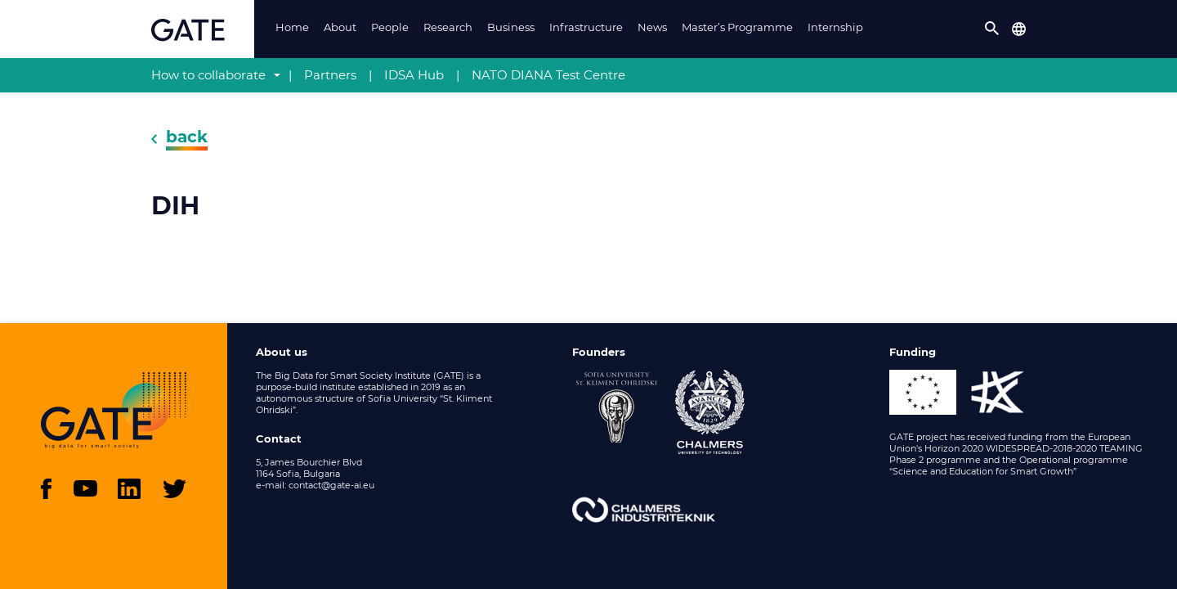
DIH (175, 206)
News (652, 27)
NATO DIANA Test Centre (548, 75)
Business (511, 27)
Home (292, 27)
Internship (835, 27)
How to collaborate (208, 75)
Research (447, 27)
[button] (992, 28)
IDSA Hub (414, 75)
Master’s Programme (737, 27)
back (187, 136)
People (390, 27)
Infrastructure (586, 27)
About (340, 27)
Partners (330, 75)
